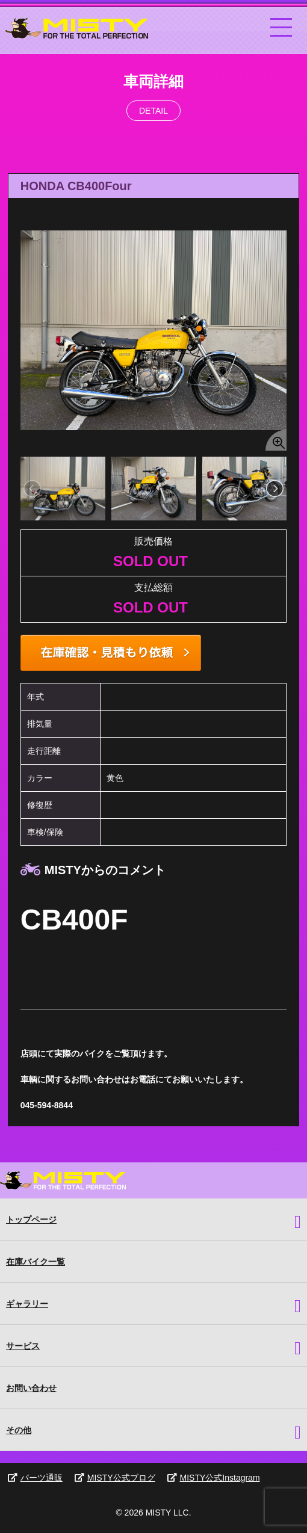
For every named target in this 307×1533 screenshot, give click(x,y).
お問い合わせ (31, 1388)
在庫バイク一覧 (35, 1261)
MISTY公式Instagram (213, 1477)
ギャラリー (27, 1304)
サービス (23, 1346)
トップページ (31, 1219)
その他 (18, 1430)
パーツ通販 (35, 1477)
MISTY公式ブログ (115, 1477)
